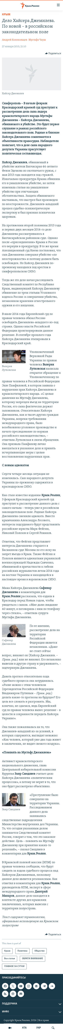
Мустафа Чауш (37, 40)
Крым (6, 14)
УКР (38, 1028)
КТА (24, 1028)
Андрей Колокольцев (14, 40)
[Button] (53, 53)
